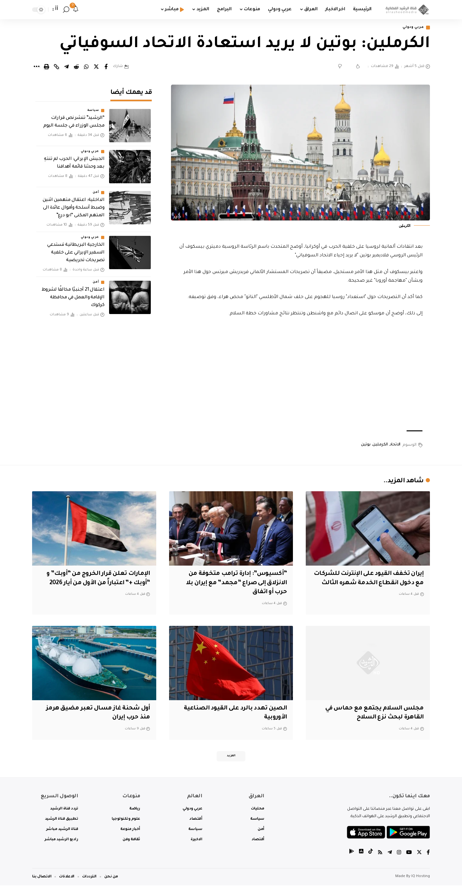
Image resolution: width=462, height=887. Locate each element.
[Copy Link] (56, 67)
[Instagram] (399, 855)
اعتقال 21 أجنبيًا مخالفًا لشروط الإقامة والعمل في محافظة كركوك (73, 293)
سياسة (93, 106)
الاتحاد (395, 445)
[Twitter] (419, 855)
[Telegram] (390, 855)
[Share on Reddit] (76, 67)
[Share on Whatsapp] (86, 67)
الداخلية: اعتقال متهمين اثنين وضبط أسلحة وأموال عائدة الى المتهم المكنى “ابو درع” (74, 203)
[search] (66, 9)
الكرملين (380, 445)
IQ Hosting (420, 878)
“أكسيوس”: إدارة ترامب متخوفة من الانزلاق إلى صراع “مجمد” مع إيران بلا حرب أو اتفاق (233, 583)
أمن (96, 188)
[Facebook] (428, 855)
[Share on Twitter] (96, 67)
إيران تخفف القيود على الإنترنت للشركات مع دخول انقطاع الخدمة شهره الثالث (376, 583)
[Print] (46, 67)
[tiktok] (370, 855)
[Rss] (380, 855)
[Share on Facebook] (106, 67)
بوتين (366, 445)
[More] (36, 67)
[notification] (76, 9)
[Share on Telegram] (66, 67)
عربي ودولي (412, 28)
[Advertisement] (301, 375)
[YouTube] (409, 855)
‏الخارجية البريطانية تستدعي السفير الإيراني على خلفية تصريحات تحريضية (75, 248)
